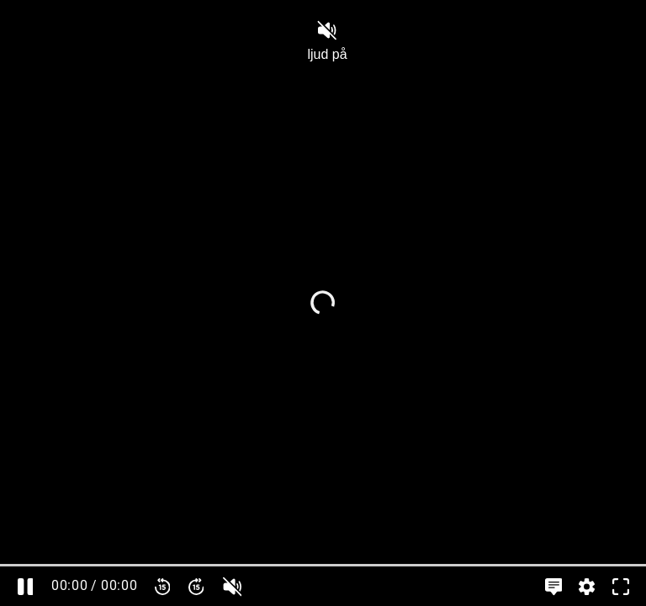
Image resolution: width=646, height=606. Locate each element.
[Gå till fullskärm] (621, 586)
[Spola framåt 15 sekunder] (196, 586)
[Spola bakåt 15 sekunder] (162, 586)
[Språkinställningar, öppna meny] (553, 586)
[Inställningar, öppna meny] (587, 586)
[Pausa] (25, 586)
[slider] (323, 565)
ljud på (327, 40)
